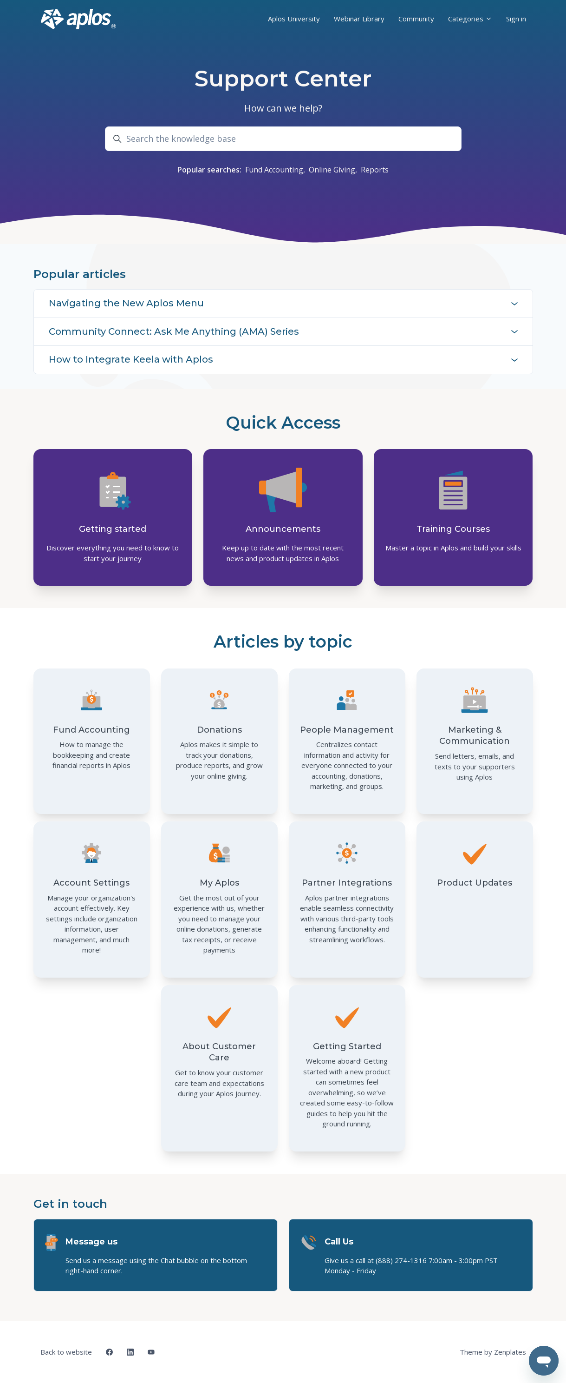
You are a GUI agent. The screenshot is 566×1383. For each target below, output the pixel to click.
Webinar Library (359, 18)
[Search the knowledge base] (283, 138)
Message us (91, 1242)
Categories (470, 18)
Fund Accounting (274, 170)
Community (416, 18)
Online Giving (332, 170)
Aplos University (294, 18)
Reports (375, 170)
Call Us (339, 1242)
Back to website (66, 1352)
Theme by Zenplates (492, 1351)
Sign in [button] (516, 18)
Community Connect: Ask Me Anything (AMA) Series (283, 331)
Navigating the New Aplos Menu (283, 303)
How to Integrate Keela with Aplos (283, 359)
